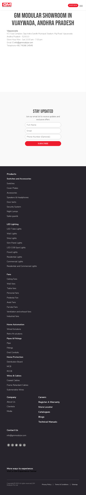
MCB (9, 366)
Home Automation (15, 324)
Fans (9, 274)
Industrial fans (13, 316)
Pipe (9, 343)
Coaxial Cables (13, 380)
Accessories (12, 192)
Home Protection (15, 357)
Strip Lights (12, 238)
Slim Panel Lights (14, 243)
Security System (14, 206)
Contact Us (12, 430)
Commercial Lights (15, 261)
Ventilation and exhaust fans (19, 311)
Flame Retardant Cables (17, 385)
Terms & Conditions (61, 484)
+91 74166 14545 (24, 45)
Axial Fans (11, 302)
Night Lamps (12, 211)
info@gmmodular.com (23, 42)
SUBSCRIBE (43, 143)
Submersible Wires (15, 389)
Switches (11, 183)
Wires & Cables (14, 375)
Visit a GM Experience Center (22, 471)
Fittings (10, 347)
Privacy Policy (46, 484)
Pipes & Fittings (14, 338)
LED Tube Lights (14, 229)
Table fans (11, 288)
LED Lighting (13, 224)
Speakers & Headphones (18, 197)
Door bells (11, 202)
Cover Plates (12, 188)
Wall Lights (12, 233)
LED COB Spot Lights (16, 247)
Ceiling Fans (12, 279)
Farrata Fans (12, 307)
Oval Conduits (13, 352)
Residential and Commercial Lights (22, 266)
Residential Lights (14, 257)
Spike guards (12, 216)
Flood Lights (12, 252)
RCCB (9, 371)
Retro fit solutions (14, 333)
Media (9, 411)
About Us (11, 402)
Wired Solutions (14, 329)
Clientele (11, 406)
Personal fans (13, 293)
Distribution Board (14, 361)
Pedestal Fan (12, 297)
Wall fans (11, 283)
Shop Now (73, 5)
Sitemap (75, 484)
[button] (81, 6)
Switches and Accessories (19, 178)
